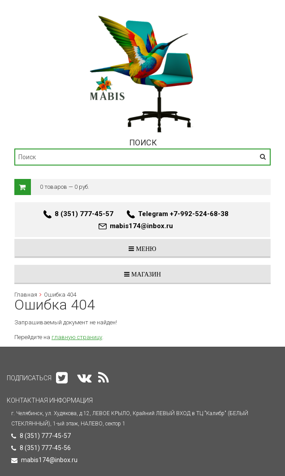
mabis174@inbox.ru (141, 226)
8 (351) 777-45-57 (84, 214)
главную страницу (77, 337)
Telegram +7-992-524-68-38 (183, 214)
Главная (25, 294)
